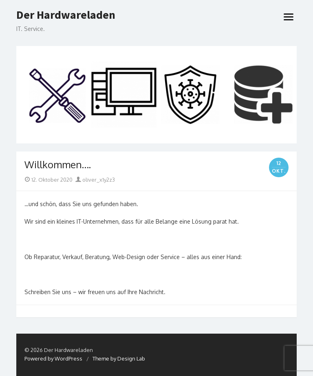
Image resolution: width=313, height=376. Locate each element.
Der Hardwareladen (65, 15)
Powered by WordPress (53, 358)
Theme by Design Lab (119, 358)
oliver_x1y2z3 (95, 179)
